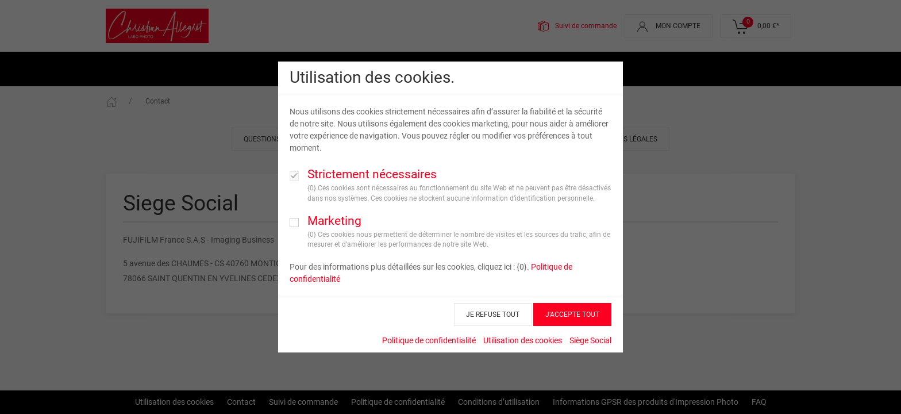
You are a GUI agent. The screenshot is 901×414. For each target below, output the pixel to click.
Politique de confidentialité (429, 340)
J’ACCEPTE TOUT (572, 314)
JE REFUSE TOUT (492, 314)
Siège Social (590, 340)
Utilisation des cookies (522, 340)
